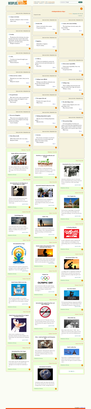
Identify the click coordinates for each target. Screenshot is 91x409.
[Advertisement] (19, 8)
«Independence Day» (76, 13)
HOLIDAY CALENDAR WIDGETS (49, 3)
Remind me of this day (12, 174)
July (73, 371)
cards (82, 13)
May (70, 371)
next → (81, 15)
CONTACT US (41, 3)
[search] (69, 2)
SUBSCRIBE (36, 3)
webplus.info (82, 407)
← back (78, 15)
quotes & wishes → (51, 174)
